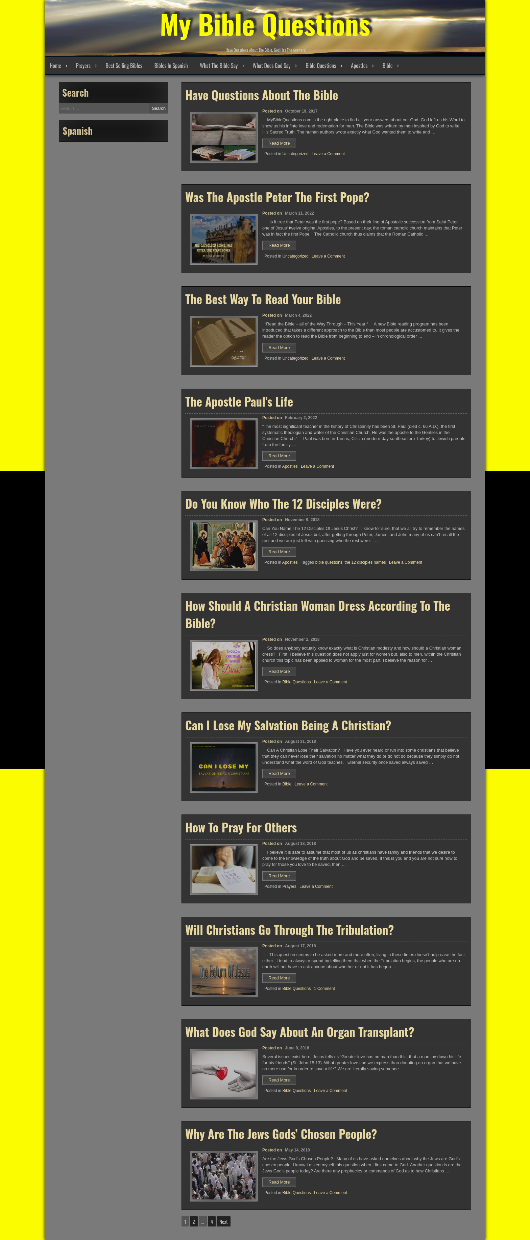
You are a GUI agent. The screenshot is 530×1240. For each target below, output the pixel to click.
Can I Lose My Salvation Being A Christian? (288, 725)
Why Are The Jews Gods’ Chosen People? (281, 1133)
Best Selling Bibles (123, 66)
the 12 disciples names (365, 562)
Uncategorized (295, 153)
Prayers (83, 66)
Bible (388, 66)
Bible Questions (321, 66)
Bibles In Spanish (171, 66)
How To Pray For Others (241, 827)
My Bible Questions (265, 24)
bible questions (328, 562)
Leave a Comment (328, 153)
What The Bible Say (219, 66)
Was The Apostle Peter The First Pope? (277, 196)
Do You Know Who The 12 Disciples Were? (283, 503)
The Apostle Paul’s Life (239, 401)
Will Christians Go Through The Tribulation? (289, 929)
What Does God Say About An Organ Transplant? (299, 1031)
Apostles (359, 66)
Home (55, 66)
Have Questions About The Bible (261, 94)
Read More (282, 144)
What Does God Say (272, 66)
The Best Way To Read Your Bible (263, 299)
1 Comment (324, 988)
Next (223, 1221)
